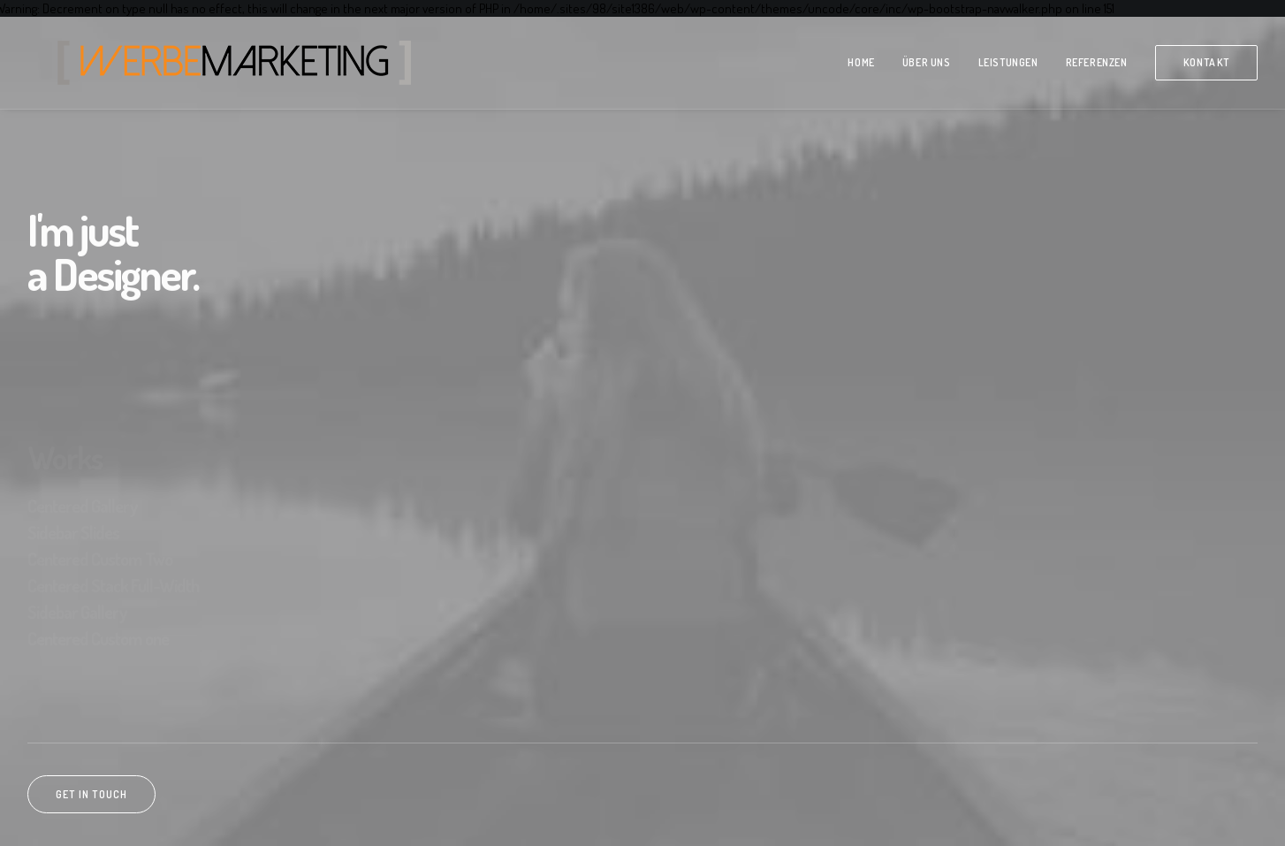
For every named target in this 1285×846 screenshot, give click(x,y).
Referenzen (1097, 62)
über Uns (926, 62)
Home (861, 62)
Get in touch (91, 794)
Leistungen (1008, 62)
